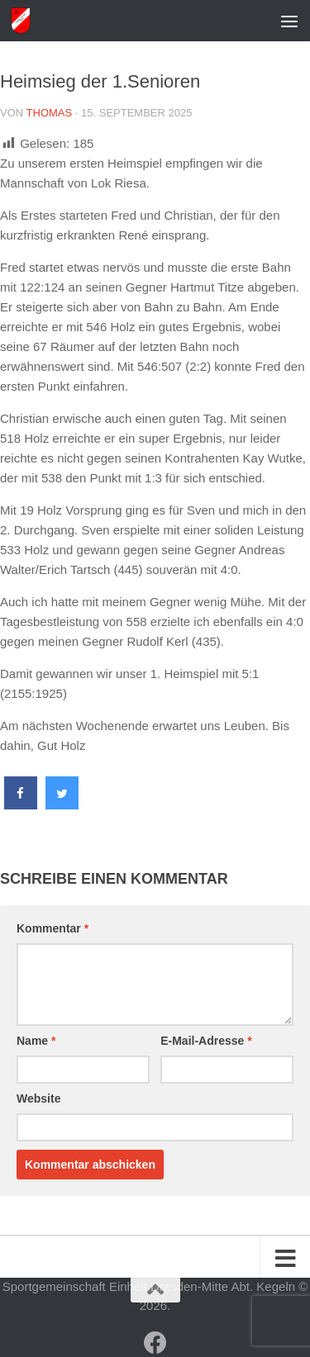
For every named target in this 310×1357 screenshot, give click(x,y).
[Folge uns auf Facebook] (155, 1343)
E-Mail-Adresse (206, 1040)
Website (38, 1098)
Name (36, 1040)
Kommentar (52, 928)
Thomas (49, 113)
